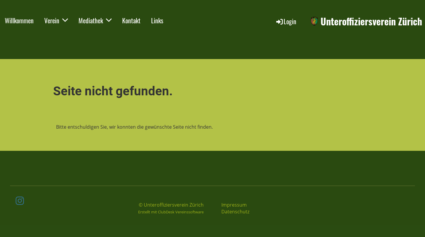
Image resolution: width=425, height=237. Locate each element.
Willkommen (19, 20)
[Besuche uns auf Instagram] (20, 200)
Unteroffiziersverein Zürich (371, 21)
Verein (56, 20)
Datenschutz (235, 211)
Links (157, 20)
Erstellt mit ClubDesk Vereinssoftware (171, 212)
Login (285, 21)
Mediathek (95, 20)
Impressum (234, 205)
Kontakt (131, 20)
